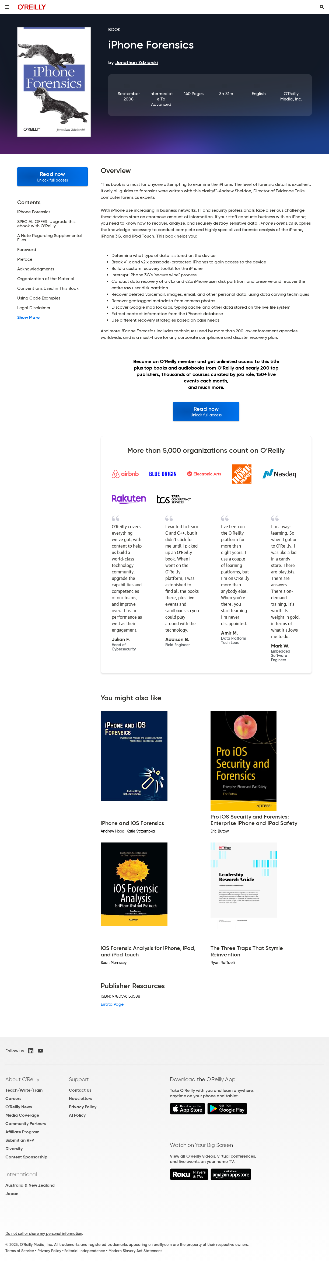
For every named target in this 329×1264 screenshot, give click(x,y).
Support (79, 1079)
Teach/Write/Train (24, 1090)
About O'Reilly (22, 1079)
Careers (13, 1098)
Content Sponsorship (26, 1157)
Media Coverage (22, 1115)
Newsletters (80, 1098)
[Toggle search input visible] (322, 7)
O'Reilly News (18, 1107)
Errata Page (112, 1004)
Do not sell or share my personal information (43, 1233)
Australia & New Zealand (30, 1185)
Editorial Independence (84, 1250)
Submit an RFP (19, 1140)
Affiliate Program (22, 1132)
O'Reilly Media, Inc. (291, 96)
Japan (11, 1193)
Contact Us (80, 1090)
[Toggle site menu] (7, 7)
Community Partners (25, 1123)
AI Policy (77, 1115)
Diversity (14, 1148)
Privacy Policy (82, 1107)
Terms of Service (19, 1250)
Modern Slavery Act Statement (135, 1250)
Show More (28, 317)
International (21, 1174)
